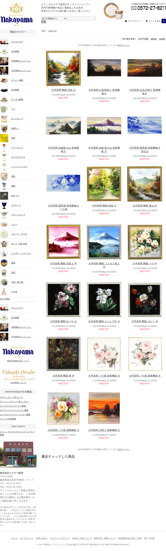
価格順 (154, 38)
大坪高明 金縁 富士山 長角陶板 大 (104, 149)
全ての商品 (5, 298)
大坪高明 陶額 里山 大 (145, 205)
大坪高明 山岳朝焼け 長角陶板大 (104, 91)
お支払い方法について (82, 538)
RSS (145, 538)
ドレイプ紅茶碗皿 (8, 418)
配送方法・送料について (105, 538)
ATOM (152, 538)
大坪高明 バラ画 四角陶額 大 (104, 375)
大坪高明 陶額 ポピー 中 (144, 321)
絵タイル (53, 30)
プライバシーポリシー (60, 538)
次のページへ (123, 45)
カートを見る (157, 21)
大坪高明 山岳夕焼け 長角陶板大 (144, 91)
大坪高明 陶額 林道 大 (104, 205)
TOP (43, 30)
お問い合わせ (42, 538)
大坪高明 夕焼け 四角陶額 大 (104, 430)
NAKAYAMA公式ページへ (18, 354)
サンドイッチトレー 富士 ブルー (14, 401)
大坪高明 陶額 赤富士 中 (63, 263)
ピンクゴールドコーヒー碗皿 (13, 405)
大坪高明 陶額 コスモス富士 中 (104, 265)
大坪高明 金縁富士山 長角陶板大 (63, 149)
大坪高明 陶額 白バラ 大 (63, 321)
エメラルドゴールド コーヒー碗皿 (15, 414)
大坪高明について (18, 376)
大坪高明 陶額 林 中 (63, 375)
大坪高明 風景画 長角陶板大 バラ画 (63, 207)
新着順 (162, 38)
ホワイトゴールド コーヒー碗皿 (14, 410)
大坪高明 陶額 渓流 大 (63, 90)
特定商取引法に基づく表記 (130, 538)
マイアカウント (135, 21)
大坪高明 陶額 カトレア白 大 (104, 321)
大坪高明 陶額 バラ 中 (145, 263)
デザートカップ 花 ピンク (11, 397)
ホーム (14, 538)
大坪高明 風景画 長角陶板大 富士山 (144, 149)
